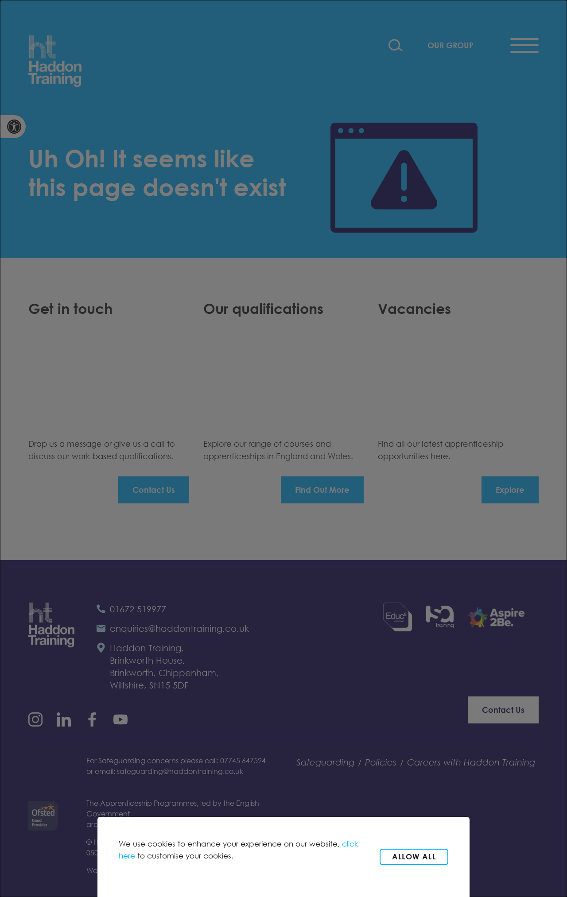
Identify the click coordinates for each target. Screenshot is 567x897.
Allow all (414, 856)
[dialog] (283, 448)
